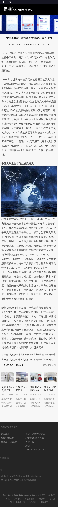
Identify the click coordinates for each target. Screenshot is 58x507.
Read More (50, 364)
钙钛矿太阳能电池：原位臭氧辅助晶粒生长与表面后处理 (22, 389)
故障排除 (44, 501)
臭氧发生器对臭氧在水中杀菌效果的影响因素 (31, 359)
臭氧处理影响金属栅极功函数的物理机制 (50, 389)
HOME (7, 499)
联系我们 (33, 501)
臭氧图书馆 (33, 25)
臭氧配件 (42, 499)
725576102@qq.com (30, 449)
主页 (21, 25)
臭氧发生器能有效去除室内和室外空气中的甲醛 (32, 354)
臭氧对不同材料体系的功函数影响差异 (36, 389)
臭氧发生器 (29, 499)
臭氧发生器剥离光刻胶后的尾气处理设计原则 (7, 389)
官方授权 (17, 499)
